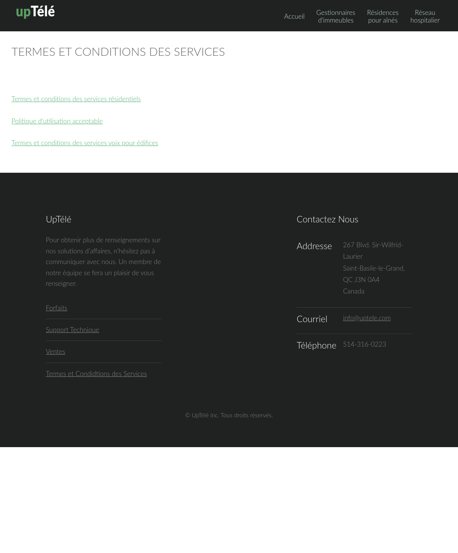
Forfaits (56, 308)
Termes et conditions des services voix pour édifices (84, 143)
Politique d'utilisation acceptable (57, 121)
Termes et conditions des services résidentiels (76, 99)
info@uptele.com (367, 318)
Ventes (55, 351)
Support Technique (72, 330)
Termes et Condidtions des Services (96, 374)
